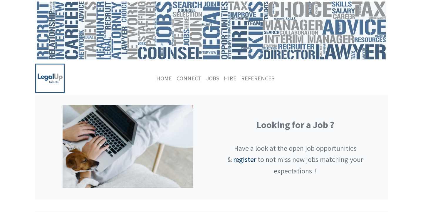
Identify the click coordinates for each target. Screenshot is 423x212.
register (244, 159)
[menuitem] (164, 78)
